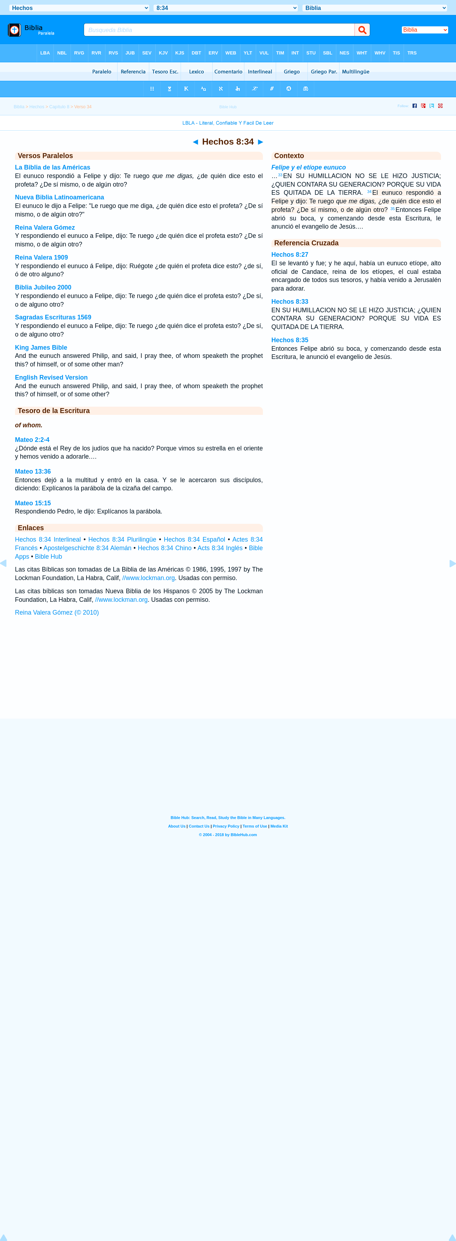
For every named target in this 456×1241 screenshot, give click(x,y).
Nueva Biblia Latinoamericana (59, 197)
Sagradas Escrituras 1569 (53, 317)
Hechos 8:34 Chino (165, 548)
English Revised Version (51, 377)
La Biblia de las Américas (52, 167)
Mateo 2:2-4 (32, 439)
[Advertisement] (228, 674)
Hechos (37, 106)
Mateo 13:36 (33, 471)
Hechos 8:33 (290, 301)
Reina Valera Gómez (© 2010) (57, 612)
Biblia (19, 106)
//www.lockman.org (148, 578)
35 (392, 209)
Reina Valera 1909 (41, 257)
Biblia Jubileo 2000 (43, 287)
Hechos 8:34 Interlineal (48, 539)
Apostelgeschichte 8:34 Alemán (87, 548)
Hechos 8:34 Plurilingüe (122, 539)
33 (280, 175)
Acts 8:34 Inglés (220, 548)
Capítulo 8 (59, 106)
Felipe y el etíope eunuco (308, 167)
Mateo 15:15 (33, 503)
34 (369, 191)
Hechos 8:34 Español (194, 539)
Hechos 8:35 (290, 340)
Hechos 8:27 (290, 254)
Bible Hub (48, 556)
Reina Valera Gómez (45, 227)
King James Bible (41, 347)
